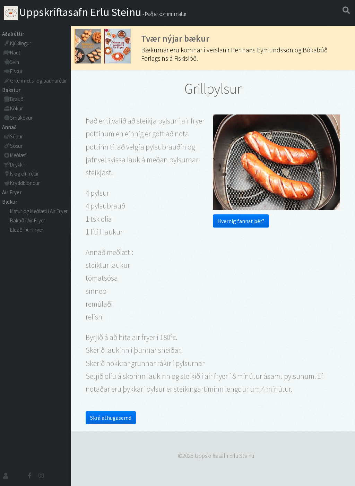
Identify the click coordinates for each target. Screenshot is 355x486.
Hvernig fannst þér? (241, 221)
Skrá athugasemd (110, 417)
